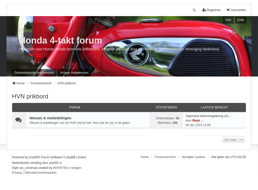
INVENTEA (60, 168)
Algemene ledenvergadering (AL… (208, 116)
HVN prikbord (30, 96)
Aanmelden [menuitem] (236, 10)
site (111, 123)
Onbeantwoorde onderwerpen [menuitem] (34, 72)
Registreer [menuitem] (211, 10)
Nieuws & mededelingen (51, 118)
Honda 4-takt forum (60, 40)
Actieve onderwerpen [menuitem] (74, 72)
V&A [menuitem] (228, 20)
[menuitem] (17, 173)
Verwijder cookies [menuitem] (193, 157)
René (196, 120)
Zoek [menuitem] (240, 20)
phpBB (33, 157)
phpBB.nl (55, 163)
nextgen (76, 168)
